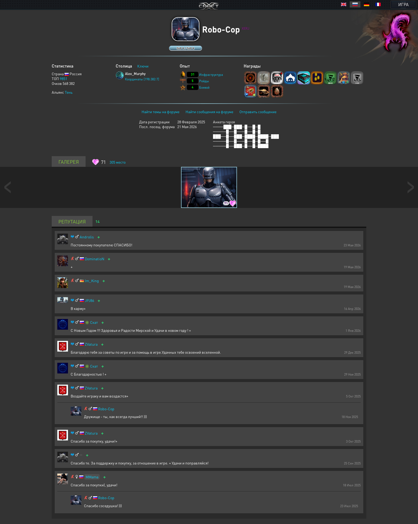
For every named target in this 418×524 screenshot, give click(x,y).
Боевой (204, 87)
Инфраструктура (211, 75)
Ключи (142, 66)
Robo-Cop (106, 409)
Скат (94, 322)
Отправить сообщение (257, 111)
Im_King (92, 280)
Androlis (87, 237)
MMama (92, 476)
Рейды (204, 81)
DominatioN (94, 259)
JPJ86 (89, 300)
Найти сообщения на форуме (209, 111)
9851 (63, 78)
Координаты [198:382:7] (142, 79)
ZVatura (91, 344)
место (118, 162)
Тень (69, 92)
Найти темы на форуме (160, 111)
